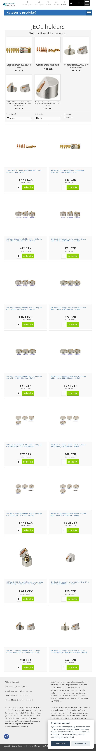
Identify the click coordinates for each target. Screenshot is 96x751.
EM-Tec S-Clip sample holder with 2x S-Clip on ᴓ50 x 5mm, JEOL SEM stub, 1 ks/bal (68, 446)
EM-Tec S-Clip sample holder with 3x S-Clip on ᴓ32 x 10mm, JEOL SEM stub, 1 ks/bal (68, 377)
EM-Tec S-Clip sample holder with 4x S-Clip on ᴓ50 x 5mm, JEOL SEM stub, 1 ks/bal (68, 514)
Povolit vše (60, 743)
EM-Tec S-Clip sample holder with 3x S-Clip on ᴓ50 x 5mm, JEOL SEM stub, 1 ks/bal (24, 514)
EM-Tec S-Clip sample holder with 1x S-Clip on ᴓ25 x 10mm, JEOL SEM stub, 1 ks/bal (24, 240)
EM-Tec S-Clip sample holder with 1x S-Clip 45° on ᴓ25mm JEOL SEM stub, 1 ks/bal (70, 583)
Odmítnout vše (80, 743)
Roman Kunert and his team (23, 746)
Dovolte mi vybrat (66, 737)
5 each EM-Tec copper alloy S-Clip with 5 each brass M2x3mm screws (23, 171)
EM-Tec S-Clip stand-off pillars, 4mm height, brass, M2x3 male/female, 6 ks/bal (68, 171)
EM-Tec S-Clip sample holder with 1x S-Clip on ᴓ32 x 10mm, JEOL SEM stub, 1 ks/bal (68, 309)
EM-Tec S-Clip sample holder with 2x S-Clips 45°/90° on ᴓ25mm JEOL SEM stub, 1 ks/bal (23, 652)
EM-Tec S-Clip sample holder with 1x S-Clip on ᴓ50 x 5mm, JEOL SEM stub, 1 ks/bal (24, 446)
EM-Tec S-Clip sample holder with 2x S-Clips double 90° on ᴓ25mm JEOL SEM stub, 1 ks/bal (69, 652)
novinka (69, 117)
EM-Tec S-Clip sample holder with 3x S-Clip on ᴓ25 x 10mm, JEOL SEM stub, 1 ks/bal (24, 309)
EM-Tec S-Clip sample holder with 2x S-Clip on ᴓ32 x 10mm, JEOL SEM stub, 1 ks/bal (24, 377)
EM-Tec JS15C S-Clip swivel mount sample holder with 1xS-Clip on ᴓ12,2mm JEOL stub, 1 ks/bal (25, 583)
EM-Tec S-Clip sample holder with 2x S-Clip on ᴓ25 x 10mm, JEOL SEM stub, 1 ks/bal (68, 240)
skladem (69, 114)
